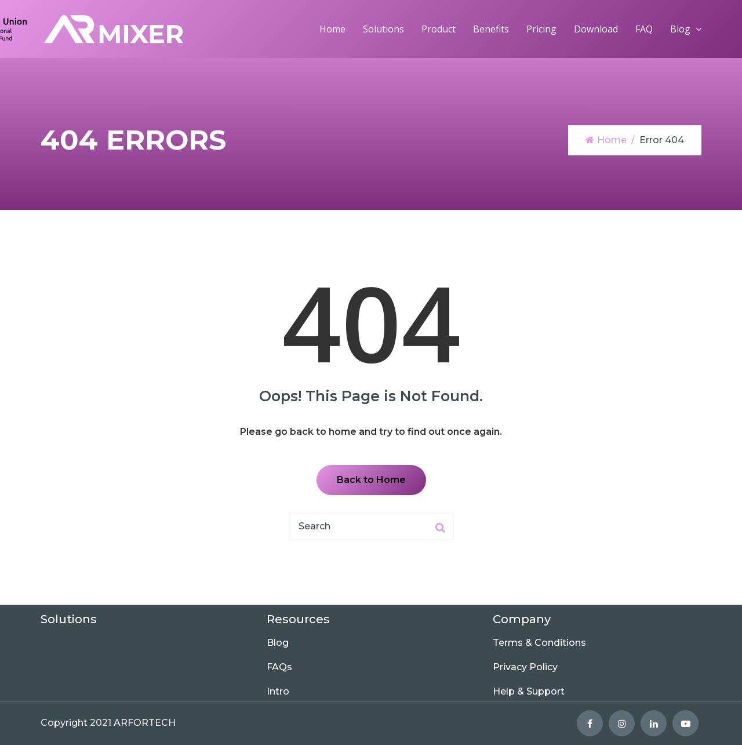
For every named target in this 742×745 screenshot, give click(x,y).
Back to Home (371, 479)
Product (438, 29)
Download (596, 29)
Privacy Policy (525, 667)
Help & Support (529, 691)
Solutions (383, 29)
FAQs (279, 667)
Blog (680, 29)
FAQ (644, 29)
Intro (278, 691)
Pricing (541, 29)
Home (332, 29)
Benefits (491, 29)
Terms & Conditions (539, 642)
